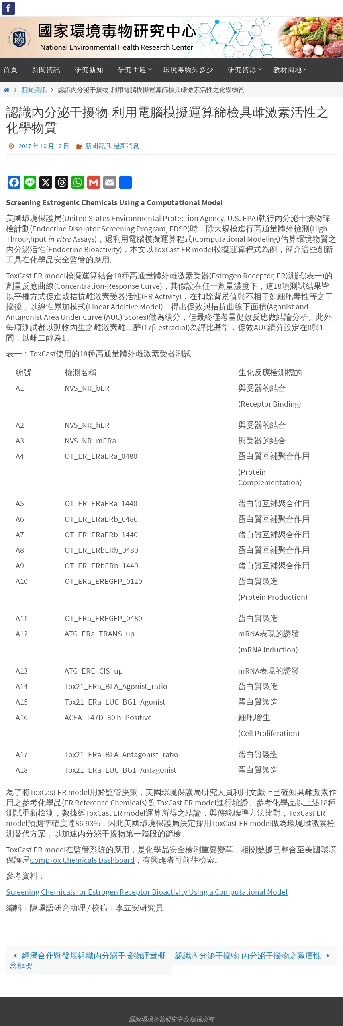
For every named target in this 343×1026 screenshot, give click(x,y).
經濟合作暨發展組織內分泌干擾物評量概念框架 (87, 960)
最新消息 (126, 146)
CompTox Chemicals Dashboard (82, 860)
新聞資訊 (34, 90)
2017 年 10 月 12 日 (44, 146)
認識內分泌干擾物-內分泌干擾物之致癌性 (254, 955)
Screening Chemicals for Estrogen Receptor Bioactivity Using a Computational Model (147, 892)
